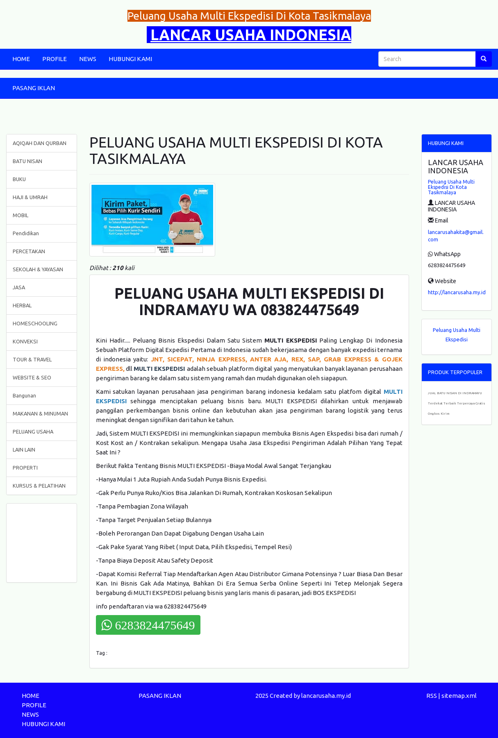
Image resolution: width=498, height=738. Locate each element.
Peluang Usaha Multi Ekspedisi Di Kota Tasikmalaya (451, 187)
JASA (19, 287)
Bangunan (24, 395)
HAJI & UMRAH (30, 197)
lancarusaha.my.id (326, 695)
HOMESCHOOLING (35, 323)
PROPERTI (25, 467)
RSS (431, 695)
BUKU (19, 179)
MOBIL (20, 215)
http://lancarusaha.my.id (457, 292)
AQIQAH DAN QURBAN (39, 143)
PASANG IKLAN (33, 87)
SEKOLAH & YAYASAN (38, 269)
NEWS (87, 58)
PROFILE (54, 58)
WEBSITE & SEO (32, 377)
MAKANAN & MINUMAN (40, 413)
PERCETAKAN (29, 251)
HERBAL (22, 305)
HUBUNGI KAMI (130, 58)
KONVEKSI (25, 341)
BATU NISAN (27, 161)
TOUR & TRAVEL (32, 359)
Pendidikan (26, 233)
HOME (21, 58)
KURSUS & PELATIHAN (39, 485)
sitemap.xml (459, 695)
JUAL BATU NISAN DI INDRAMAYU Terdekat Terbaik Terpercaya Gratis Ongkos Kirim (456, 403)
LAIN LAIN (24, 449)
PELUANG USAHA (33, 431)
